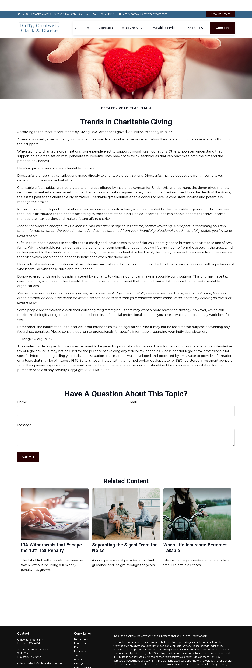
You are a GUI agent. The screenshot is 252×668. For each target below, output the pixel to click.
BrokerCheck (199, 625)
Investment (81, 633)
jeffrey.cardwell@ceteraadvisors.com (142, 3)
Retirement (81, 629)
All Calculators (82, 665)
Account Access (220, 3)
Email (132, 391)
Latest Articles (83, 657)
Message (24, 415)
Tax (76, 645)
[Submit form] (28, 446)
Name (22, 391)
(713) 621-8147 (103, 3)
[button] (82, 17)
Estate (78, 637)
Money (78, 649)
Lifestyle (79, 653)
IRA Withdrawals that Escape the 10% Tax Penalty (51, 537)
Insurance (80, 641)
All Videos (80, 661)
